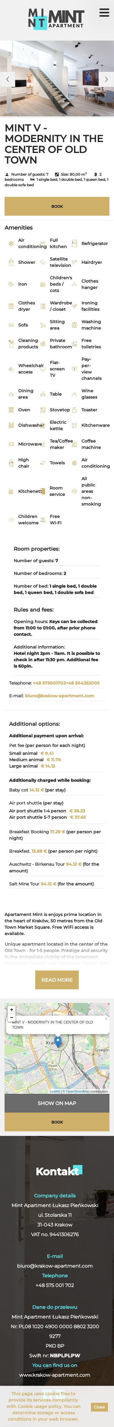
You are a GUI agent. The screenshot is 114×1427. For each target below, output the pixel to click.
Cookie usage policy (39, 1406)
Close (99, 1407)
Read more (57, 980)
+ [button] (11, 1010)
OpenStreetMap (78, 1091)
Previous (7, 79)
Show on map (57, 1103)
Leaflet (55, 1091)
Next (106, 79)
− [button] (11, 1017)
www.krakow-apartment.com (54, 1375)
